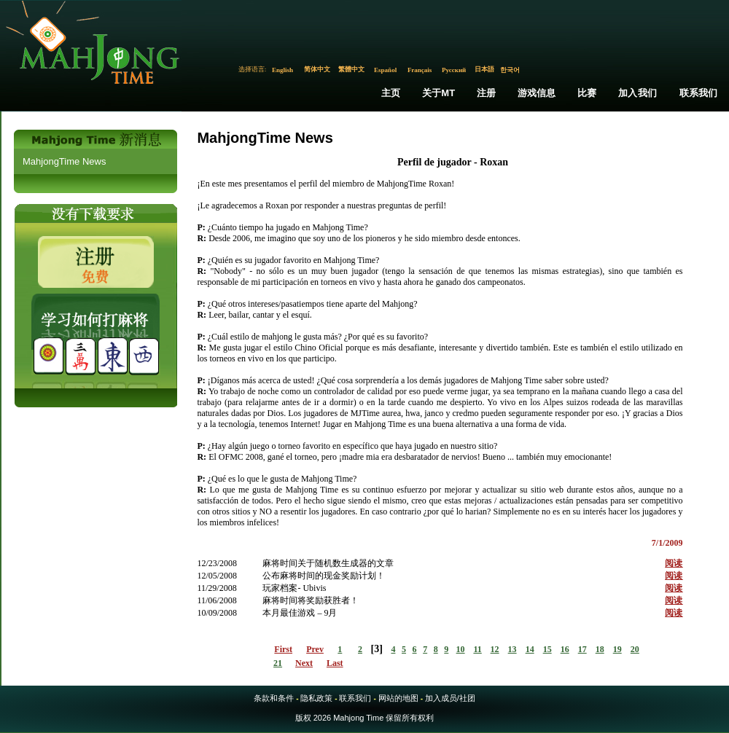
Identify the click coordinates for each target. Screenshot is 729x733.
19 (617, 649)
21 (277, 663)
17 (582, 649)
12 (495, 649)
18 (600, 649)
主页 (390, 92)
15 (547, 649)
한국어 (510, 70)
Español (385, 70)
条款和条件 (274, 698)
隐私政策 (316, 698)
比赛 (586, 92)
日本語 (484, 69)
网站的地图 (398, 698)
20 (635, 649)
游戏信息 (537, 92)
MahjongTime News (64, 161)
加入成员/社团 (450, 698)
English (282, 70)
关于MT (439, 92)
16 (565, 649)
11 (477, 649)
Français (420, 70)
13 (512, 649)
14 (530, 649)
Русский (454, 70)
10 (460, 649)
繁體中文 (351, 69)
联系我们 (698, 92)
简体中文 (317, 69)
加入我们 (637, 92)
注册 (486, 92)
